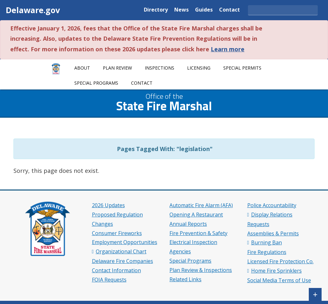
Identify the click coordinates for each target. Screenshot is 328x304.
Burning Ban (266, 242)
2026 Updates (108, 205)
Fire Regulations (266, 252)
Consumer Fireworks (117, 233)
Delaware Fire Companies (122, 261)
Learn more (227, 49)
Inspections (159, 68)
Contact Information (116, 270)
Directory (156, 10)
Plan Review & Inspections (200, 270)
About (82, 68)
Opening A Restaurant (196, 214)
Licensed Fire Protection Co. (280, 261)
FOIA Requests (109, 279)
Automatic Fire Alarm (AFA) (201, 205)
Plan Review (117, 68)
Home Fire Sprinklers (276, 270)
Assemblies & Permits (273, 233)
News (181, 10)
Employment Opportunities (124, 242)
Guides (204, 10)
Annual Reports (188, 223)
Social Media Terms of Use (279, 280)
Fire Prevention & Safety (198, 233)
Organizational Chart (121, 251)
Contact (229, 10)
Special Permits (242, 68)
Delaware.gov (33, 9)
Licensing (198, 68)
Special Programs (96, 83)
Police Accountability (271, 205)
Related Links (185, 279)
